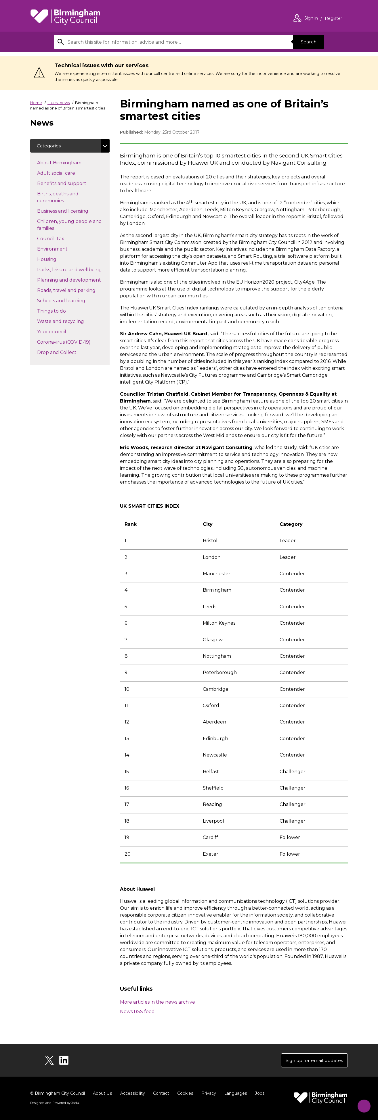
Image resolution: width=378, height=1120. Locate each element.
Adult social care (66, 173)
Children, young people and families (69, 225)
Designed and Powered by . (54, 1103)
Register (333, 19)
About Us (102, 1093)
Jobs (258, 1093)
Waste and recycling (70, 321)
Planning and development (73, 280)
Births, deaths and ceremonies (60, 197)
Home (36, 102)
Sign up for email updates (313, 1060)
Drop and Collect (67, 352)
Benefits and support (72, 183)
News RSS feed (137, 1011)
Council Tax (61, 238)
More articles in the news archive (157, 1002)
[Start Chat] (363, 1105)
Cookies (184, 1093)
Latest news (58, 102)
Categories (49, 146)
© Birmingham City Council (57, 1093)
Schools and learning (71, 300)
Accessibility (132, 1093)
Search (308, 42)
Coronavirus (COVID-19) (73, 342)
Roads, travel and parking (73, 290)
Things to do (61, 311)
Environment (62, 249)
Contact (160, 1093)
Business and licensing (73, 211)
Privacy (207, 1093)
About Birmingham (69, 162)
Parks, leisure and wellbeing (73, 269)
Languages (234, 1093)
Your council (62, 331)
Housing (57, 259)
